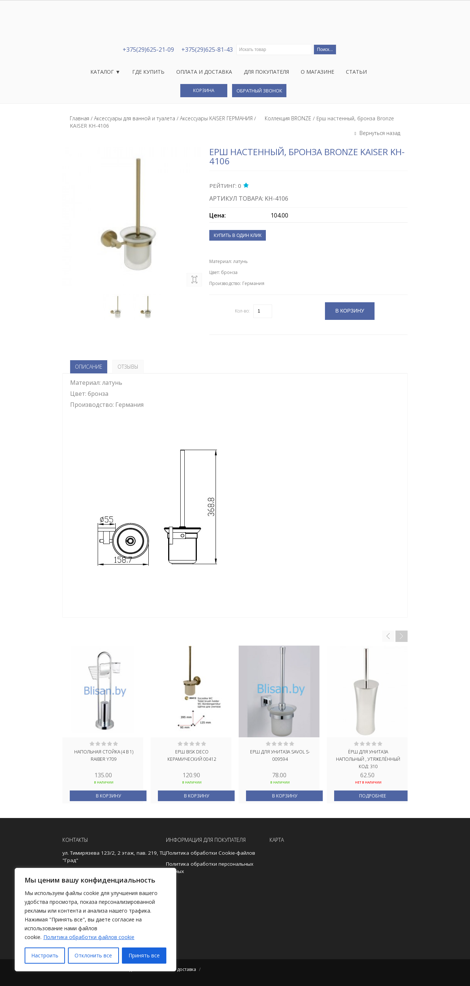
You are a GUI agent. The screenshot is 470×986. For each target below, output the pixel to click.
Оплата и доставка (204, 71)
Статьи (356, 71)
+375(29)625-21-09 (148, 49)
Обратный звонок (259, 90)
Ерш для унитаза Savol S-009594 (280, 755)
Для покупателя (266, 71)
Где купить (148, 71)
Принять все (144, 955)
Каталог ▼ (105, 71)
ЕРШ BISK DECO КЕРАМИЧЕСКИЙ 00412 (191, 755)
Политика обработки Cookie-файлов (210, 853)
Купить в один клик (237, 235)
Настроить (44, 955)
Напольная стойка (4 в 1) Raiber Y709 (103, 755)
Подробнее (372, 796)
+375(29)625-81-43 (207, 49)
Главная (79, 118)
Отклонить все (93, 955)
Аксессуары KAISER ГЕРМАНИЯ (216, 118)
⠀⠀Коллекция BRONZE (284, 118)
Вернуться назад (379, 132)
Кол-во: (242, 311)
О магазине (317, 71)
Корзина (203, 90)
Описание (88, 366)
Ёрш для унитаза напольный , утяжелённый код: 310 (368, 758)
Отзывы (128, 366)
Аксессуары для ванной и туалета (134, 118)
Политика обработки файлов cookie (88, 937)
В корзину (108, 796)
